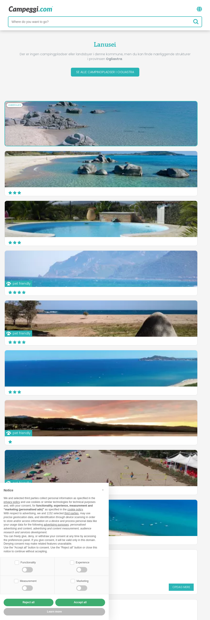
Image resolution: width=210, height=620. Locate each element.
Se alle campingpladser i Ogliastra (105, 72)
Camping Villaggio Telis (27, 360)
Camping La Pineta (128, 358)
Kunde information (126, 590)
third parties (71, 513)
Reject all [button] (29, 602)
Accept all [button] (80, 602)
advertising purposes (56, 524)
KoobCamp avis (116, 564)
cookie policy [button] (75, 509)
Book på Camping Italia (147, 582)
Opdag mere (189, 338)
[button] (102, 490)
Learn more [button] (54, 611)
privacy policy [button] (12, 502)
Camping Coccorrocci (131, 310)
